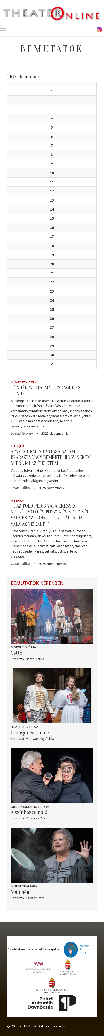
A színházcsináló (29, 812)
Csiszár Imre (35, 898)
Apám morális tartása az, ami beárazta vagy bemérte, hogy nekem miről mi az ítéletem (51, 457)
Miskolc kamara (24, 886)
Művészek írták (24, 382)
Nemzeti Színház (24, 727)
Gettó (16, 653)
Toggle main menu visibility (3, 29)
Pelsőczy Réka (36, 818)
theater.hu (58, 1026)
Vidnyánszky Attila (40, 738)
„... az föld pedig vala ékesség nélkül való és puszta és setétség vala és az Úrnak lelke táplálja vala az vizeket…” (50, 515)
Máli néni (21, 892)
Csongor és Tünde (30, 733)
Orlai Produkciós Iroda (30, 806)
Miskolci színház (24, 647)
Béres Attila (35, 659)
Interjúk (17, 446)
